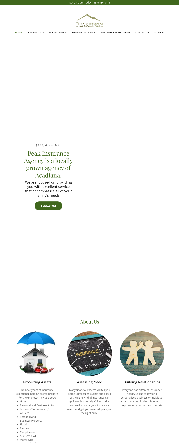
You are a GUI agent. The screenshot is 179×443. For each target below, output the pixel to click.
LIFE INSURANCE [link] (58, 32)
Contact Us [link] (142, 32)
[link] (89, 20)
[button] (159, 33)
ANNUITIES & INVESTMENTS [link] (115, 32)
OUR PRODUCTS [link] (35, 32)
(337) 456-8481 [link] (48, 145)
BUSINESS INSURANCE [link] (83, 32)
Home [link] (18, 32)
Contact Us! (48, 205)
